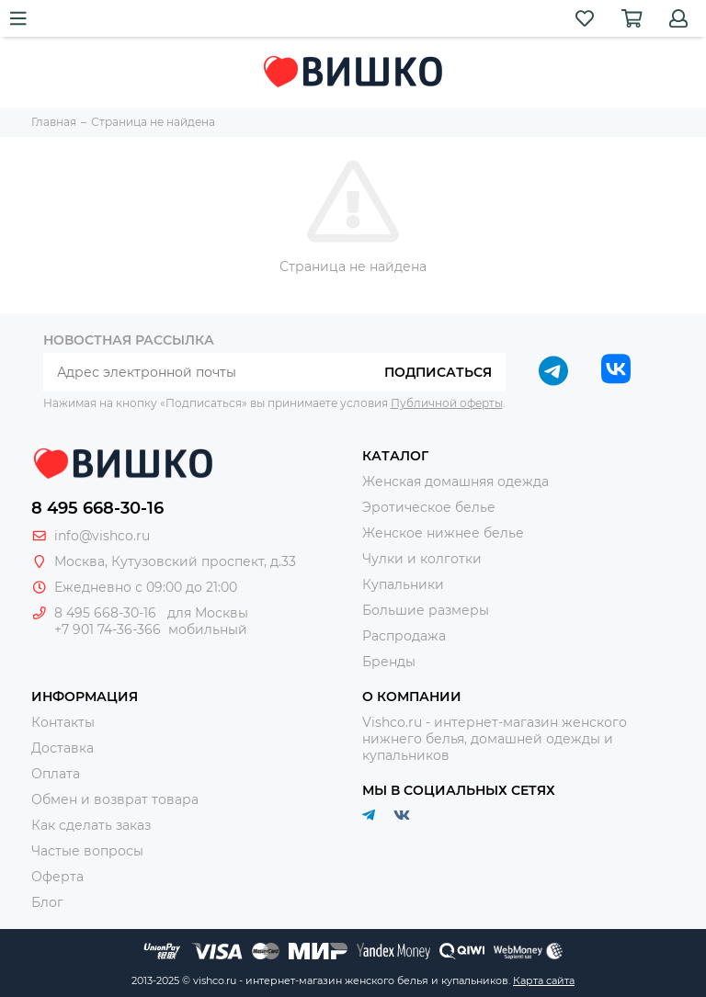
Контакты (63, 722)
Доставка (62, 748)
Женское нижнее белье (443, 533)
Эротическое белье (428, 507)
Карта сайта (544, 980)
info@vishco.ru (102, 535)
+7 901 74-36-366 (107, 629)
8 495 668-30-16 (97, 508)
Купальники (403, 584)
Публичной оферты (447, 403)
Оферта (57, 876)
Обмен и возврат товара (115, 799)
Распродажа (404, 636)
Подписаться (438, 372)
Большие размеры (425, 610)
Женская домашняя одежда (455, 481)
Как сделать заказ (91, 825)
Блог (47, 902)
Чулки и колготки (422, 558)
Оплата (55, 773)
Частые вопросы (87, 851)
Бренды (389, 661)
